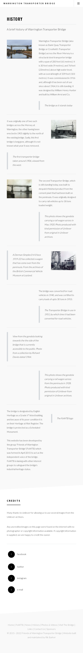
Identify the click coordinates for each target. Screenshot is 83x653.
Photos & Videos (49, 624)
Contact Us (39, 629)
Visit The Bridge (66, 624)
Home (11, 624)
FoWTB (19, 624)
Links (29, 629)
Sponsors (51, 629)
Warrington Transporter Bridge (29, 3)
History (36, 624)
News (28, 624)
